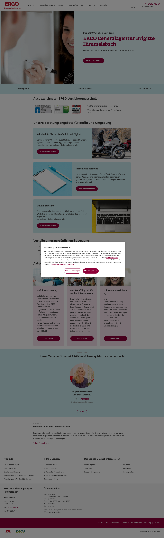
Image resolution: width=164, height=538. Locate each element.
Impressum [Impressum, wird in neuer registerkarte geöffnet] (70, 264)
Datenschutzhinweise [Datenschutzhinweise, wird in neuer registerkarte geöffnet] (58, 264)
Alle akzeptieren (90, 271)
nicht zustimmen (112, 258)
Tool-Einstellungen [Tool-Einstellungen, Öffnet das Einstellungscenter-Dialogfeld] (72, 271)
